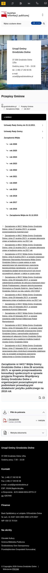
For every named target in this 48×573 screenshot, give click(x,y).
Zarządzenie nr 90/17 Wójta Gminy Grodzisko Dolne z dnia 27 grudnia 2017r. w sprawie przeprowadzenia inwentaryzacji (22, 229)
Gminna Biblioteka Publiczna (13, 542)
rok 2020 (11, 183)
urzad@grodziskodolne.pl (22, 76)
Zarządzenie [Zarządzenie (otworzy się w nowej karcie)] (14, 419)
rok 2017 (11, 202)
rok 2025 (11, 151)
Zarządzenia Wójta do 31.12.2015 (22, 215)
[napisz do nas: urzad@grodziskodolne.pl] (45, 3)
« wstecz (7, 117)
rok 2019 (11, 189)
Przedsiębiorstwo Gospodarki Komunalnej (18, 549)
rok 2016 (11, 209)
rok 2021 (11, 176)
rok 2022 (11, 170)
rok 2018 (11, 196)
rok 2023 (11, 164)
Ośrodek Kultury (8, 538)
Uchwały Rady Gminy (24, 131)
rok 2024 (11, 157)
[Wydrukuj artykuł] (41, 398)
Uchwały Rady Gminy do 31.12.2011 (24, 125)
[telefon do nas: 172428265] (37, 3)
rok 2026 (11, 144)
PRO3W (15, 569)
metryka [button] (40, 420)
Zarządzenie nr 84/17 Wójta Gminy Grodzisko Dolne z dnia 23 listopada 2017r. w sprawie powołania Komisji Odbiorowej (22, 307)
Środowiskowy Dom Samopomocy (15, 546)
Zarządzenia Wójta (24, 138)
